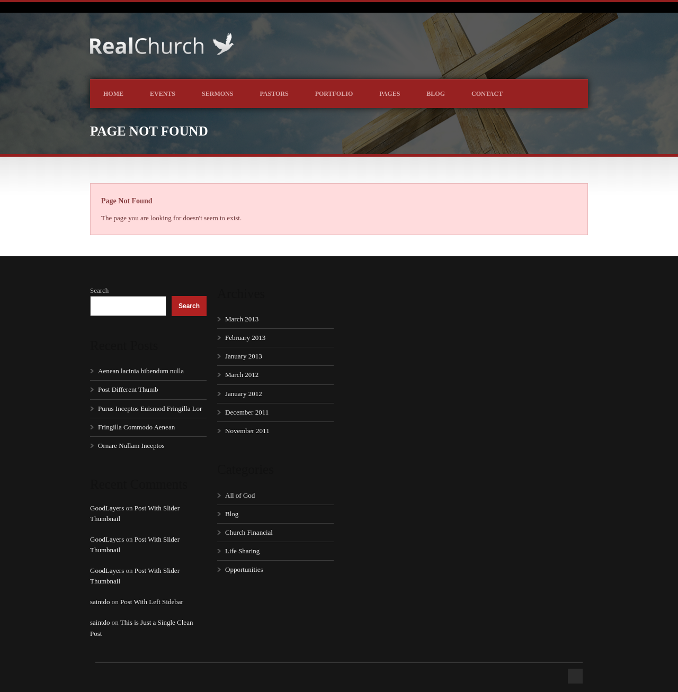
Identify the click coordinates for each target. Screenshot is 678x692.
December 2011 (247, 412)
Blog (435, 93)
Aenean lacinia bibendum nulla (141, 371)
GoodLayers (107, 508)
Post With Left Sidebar (151, 602)
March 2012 (241, 375)
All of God (240, 495)
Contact (487, 93)
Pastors (274, 93)
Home (113, 93)
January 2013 (243, 356)
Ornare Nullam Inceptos (131, 446)
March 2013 (241, 319)
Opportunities (244, 569)
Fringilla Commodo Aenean (136, 427)
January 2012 (243, 394)
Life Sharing (242, 551)
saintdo (100, 602)
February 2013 (245, 337)
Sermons (217, 93)
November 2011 (247, 431)
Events (162, 93)
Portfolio (334, 93)
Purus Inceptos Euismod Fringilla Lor (150, 408)
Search (99, 290)
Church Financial (249, 532)
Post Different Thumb (128, 389)
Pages (389, 93)
